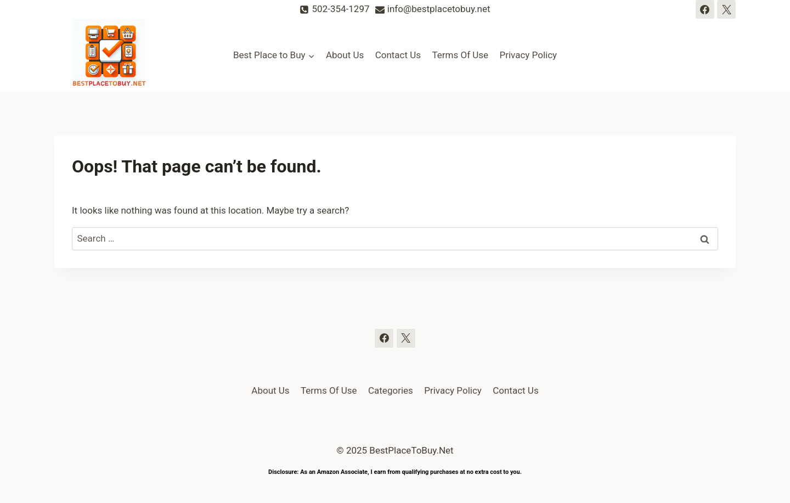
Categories (390, 390)
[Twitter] (726, 9)
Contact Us (398, 54)
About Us (345, 54)
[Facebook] (705, 9)
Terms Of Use (460, 54)
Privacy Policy (528, 54)
